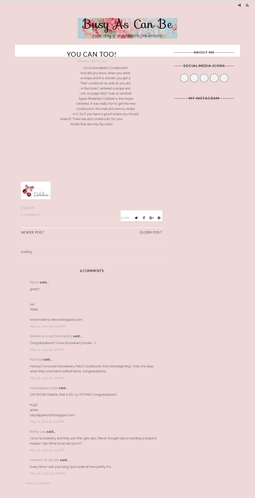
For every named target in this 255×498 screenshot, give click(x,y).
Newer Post (32, 232)
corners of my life (44, 460)
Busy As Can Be (127, 24)
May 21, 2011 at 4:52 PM (47, 450)
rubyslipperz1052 (44, 388)
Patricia (36, 359)
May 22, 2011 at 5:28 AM (47, 473)
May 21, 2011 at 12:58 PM (48, 326)
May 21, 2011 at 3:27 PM (47, 422)
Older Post (151, 232)
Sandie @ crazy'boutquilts (51, 336)
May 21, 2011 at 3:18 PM (47, 378)
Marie (34, 282)
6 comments (30, 215)
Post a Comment (38, 483)
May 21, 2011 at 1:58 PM (47, 350)
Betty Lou (38, 432)
